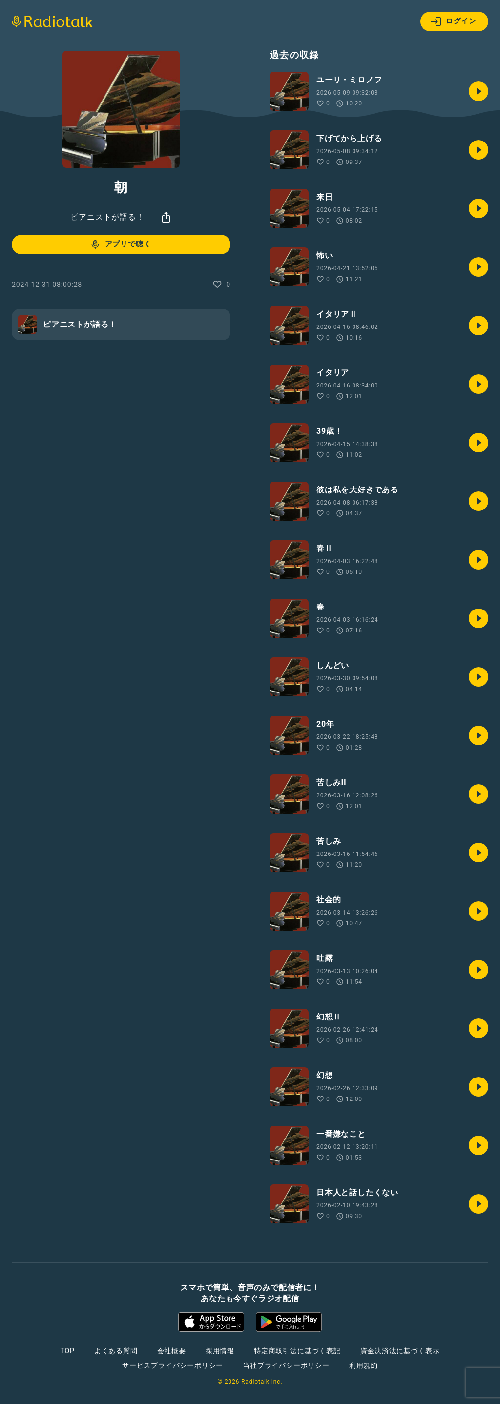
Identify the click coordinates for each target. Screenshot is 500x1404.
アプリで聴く (120, 244)
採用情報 (220, 1351)
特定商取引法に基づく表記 (297, 1351)
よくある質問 (116, 1351)
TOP (68, 1351)
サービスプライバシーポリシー (172, 1365)
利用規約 (363, 1365)
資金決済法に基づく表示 (400, 1351)
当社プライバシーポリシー (286, 1365)
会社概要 (171, 1351)
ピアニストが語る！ (107, 217)
